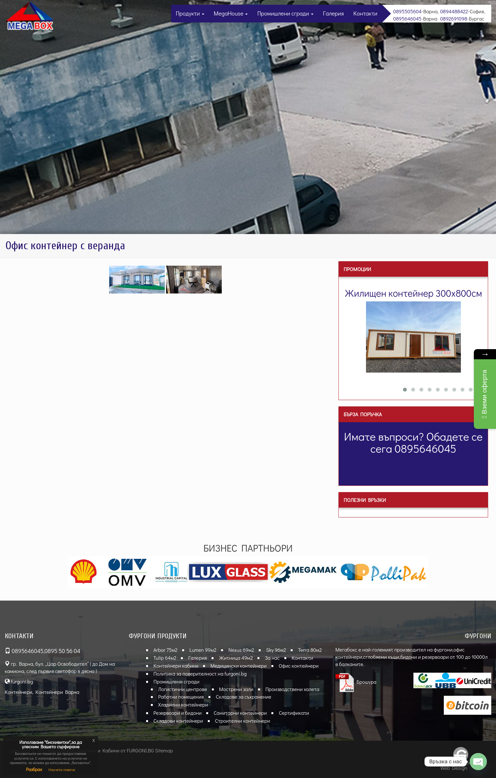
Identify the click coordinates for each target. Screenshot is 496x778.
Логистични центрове (182, 689)
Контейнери (18, 691)
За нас (272, 657)
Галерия (333, 13)
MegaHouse (231, 13)
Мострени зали (236, 689)
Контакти (365, 13)
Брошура (355, 681)
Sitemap (164, 750)
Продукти (190, 13)
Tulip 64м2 (164, 657)
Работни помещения (181, 696)
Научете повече (61, 769)
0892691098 (453, 18)
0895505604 (407, 11)
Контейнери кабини (175, 665)
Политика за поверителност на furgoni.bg (200, 673)
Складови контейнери (178, 720)
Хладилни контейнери (183, 704)
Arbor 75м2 (165, 649)
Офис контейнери (299, 665)
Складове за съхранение (243, 696)
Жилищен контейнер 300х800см (413, 293)
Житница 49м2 (236, 657)
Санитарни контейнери (240, 712)
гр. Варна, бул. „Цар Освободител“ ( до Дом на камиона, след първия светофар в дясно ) (60, 667)
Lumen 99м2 (202, 649)
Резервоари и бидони (177, 712)
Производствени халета (292, 689)
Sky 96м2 (276, 649)
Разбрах (34, 769)
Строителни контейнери (242, 720)
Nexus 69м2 (241, 649)
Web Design (453, 767)
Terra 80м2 (310, 649)
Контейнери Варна (57, 691)
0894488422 (454, 11)
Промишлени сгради (285, 13)
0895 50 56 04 (62, 651)
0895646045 (407, 18)
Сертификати (294, 712)
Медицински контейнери (238, 665)
